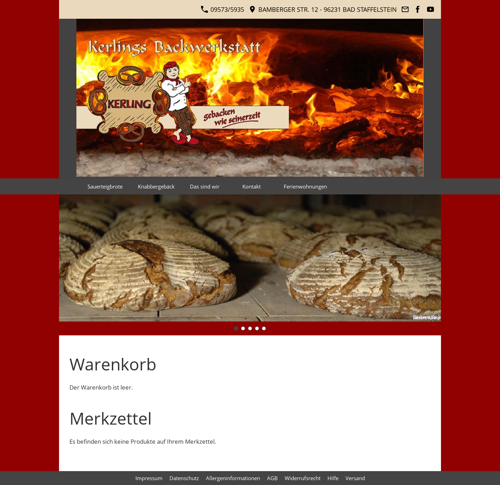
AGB (272, 478)
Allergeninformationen (233, 478)
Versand (355, 478)
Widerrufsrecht (302, 478)
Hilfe (333, 478)
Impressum (148, 478)
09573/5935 (222, 9)
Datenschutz (184, 478)
